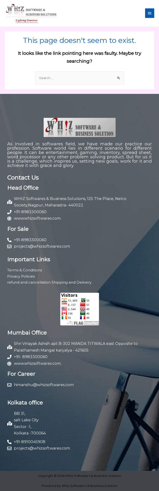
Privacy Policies (21, 276)
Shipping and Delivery (71, 282)
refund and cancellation (29, 282)
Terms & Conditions (24, 270)
